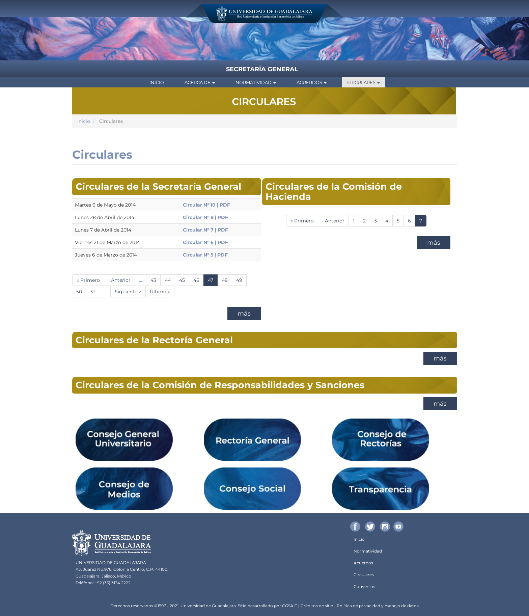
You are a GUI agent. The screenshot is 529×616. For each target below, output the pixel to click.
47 (213, 281)
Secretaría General (262, 69)
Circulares (363, 82)
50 (81, 291)
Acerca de (200, 82)
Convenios (364, 586)
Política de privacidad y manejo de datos (378, 605)
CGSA (288, 605)
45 (184, 280)
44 (170, 280)
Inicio (156, 82)
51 (94, 291)
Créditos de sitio (317, 605)
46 (198, 280)
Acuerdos (312, 82)
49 (241, 280)
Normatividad (255, 82)
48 (227, 280)
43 (155, 280)
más (244, 313)
